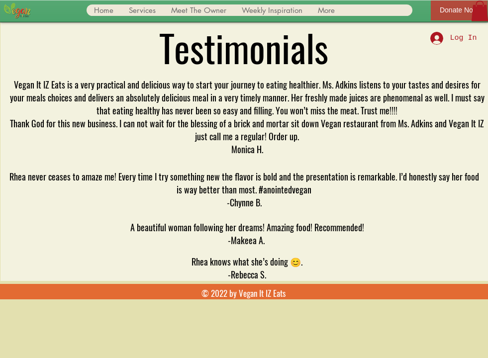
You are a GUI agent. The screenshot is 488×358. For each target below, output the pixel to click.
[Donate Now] (459, 10)
